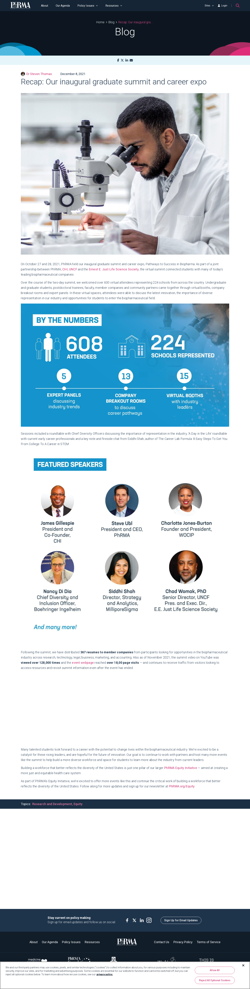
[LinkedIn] (126, 60)
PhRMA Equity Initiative (180, 768)
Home (100, 22)
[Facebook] (118, 60)
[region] (125, 975)
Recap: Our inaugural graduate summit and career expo (136, 22)
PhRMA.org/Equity (182, 786)
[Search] (238, 5)
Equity (78, 804)
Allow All (215, 970)
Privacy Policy (183, 942)
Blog (111, 22)
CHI (65, 269)
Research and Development (52, 804)
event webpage (83, 662)
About (44, 5)
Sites (209, 5)
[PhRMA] (20, 5)
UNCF (73, 269)
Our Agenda (63, 5)
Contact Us (161, 942)
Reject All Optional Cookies (214, 980)
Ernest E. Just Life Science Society (114, 269)
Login (222, 5)
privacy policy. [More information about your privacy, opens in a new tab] (105, 974)
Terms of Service (208, 942)
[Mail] (131, 60)
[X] (122, 60)
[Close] (243, 965)
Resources (113, 5)
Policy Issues (87, 5)
